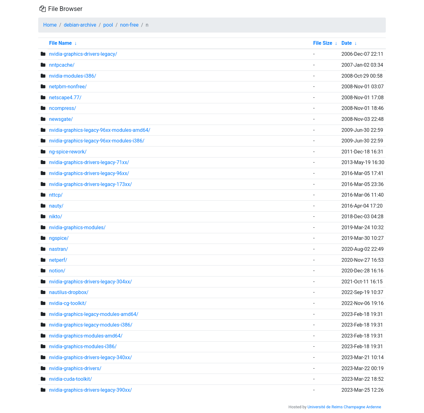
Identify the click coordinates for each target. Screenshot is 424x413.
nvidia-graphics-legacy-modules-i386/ (90, 325)
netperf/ (58, 260)
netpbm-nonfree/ (68, 87)
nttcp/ (56, 195)
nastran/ (58, 249)
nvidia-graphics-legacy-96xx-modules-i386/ (96, 141)
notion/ (57, 271)
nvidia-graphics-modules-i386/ (83, 346)
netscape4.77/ (65, 98)
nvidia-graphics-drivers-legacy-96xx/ (89, 173)
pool (108, 25)
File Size (322, 43)
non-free (129, 25)
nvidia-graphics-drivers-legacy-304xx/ (90, 282)
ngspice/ (59, 238)
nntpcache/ (62, 65)
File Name (60, 43)
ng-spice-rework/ (68, 152)
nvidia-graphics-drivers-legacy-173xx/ (90, 184)
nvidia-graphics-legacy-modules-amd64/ (93, 314)
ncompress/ (62, 108)
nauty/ (56, 206)
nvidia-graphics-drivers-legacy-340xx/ (90, 357)
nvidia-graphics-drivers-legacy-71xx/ (89, 162)
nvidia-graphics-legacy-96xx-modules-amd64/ (99, 130)
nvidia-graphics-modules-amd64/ (85, 336)
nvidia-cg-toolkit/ (67, 303)
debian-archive (80, 25)
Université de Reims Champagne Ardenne (344, 407)
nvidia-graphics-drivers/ (75, 368)
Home (50, 25)
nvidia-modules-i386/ (72, 76)
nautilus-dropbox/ (69, 292)
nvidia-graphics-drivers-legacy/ (83, 54)
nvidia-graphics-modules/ (77, 227)
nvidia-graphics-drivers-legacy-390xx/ (90, 390)
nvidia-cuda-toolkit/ (70, 379)
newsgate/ (61, 119)
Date (346, 43)
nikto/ (55, 216)
